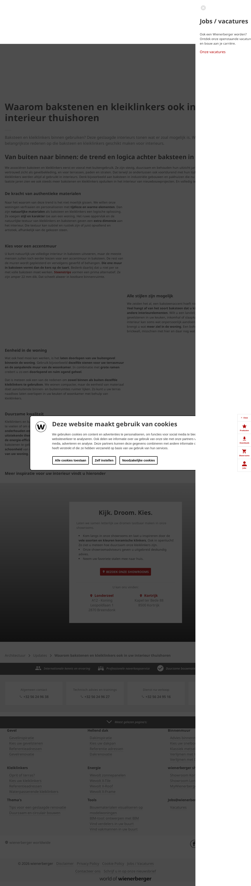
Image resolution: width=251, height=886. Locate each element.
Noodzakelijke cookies (138, 460)
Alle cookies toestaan (70, 460)
